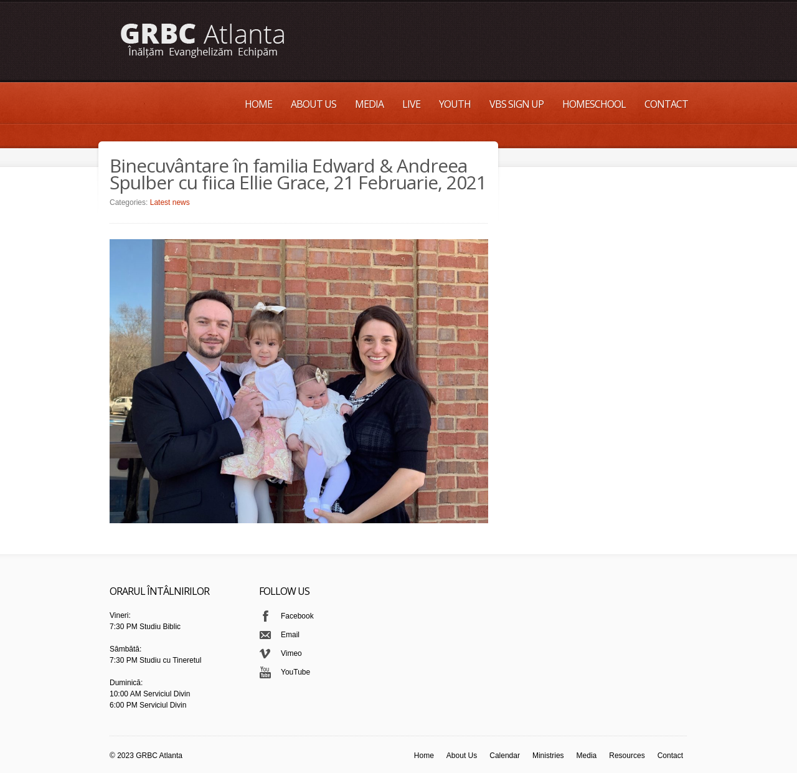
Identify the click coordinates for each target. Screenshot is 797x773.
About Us (313, 104)
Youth (455, 104)
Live (411, 104)
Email (290, 634)
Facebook (297, 616)
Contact (666, 104)
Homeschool (594, 104)
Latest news (170, 202)
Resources (626, 755)
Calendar (504, 755)
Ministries (548, 755)
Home (258, 104)
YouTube (295, 672)
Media (369, 104)
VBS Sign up (516, 104)
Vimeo (291, 653)
